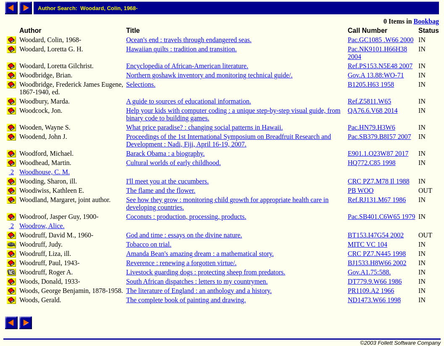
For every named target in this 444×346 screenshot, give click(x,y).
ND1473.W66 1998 (374, 299)
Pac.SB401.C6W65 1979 (381, 216)
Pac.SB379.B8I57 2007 (379, 136)
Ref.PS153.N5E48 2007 (380, 65)
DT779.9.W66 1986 (375, 281)
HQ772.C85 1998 (372, 162)
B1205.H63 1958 (371, 84)
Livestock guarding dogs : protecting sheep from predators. (205, 272)
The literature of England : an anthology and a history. (199, 290)
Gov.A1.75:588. (369, 272)
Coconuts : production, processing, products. (186, 216)
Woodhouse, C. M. (44, 172)
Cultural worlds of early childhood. (173, 162)
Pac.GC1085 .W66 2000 (380, 39)
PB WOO (361, 190)
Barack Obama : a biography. (165, 153)
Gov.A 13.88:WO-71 (376, 75)
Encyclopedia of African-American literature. (187, 65)
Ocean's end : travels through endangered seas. (188, 39)
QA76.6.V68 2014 (373, 110)
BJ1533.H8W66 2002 (377, 262)
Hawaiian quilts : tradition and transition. (181, 49)
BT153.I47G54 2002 (376, 235)
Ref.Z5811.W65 (369, 101)
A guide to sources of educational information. (188, 101)
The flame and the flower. (161, 190)
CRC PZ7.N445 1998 (377, 253)
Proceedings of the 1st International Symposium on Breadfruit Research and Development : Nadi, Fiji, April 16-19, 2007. (228, 140)
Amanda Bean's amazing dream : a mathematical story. (200, 253)
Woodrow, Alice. (41, 225)
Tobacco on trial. (149, 244)
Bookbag (426, 21)
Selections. (141, 84)
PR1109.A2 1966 (371, 290)
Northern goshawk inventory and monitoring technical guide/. (209, 75)
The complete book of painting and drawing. (186, 299)
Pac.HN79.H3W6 (371, 127)
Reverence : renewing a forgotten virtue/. (181, 262)
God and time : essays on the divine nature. (184, 235)
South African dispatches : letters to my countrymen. (197, 281)
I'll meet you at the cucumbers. (167, 181)
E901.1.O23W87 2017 (378, 153)
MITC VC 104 (367, 244)
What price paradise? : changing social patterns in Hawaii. (204, 127)
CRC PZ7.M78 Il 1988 (379, 181)
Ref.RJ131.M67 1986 (377, 199)
